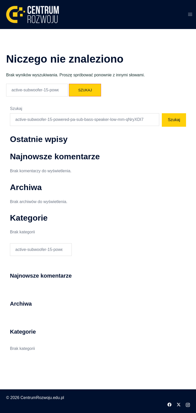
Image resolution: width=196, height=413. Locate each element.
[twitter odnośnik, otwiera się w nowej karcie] (179, 404)
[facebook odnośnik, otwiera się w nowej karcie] (169, 404)
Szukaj (16, 108)
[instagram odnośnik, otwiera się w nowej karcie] (188, 404)
